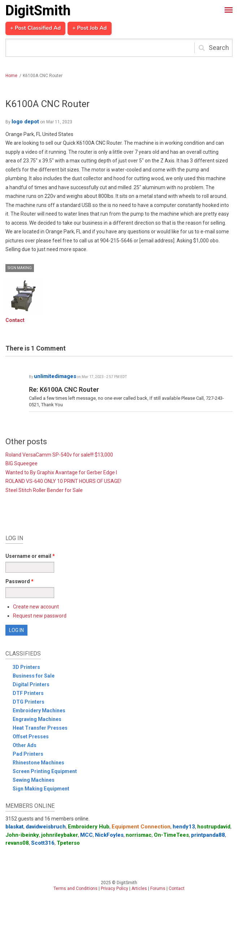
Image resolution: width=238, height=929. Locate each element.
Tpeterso (68, 843)
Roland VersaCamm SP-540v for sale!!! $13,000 (59, 455)
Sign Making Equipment (41, 789)
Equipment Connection (141, 826)
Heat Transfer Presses (40, 728)
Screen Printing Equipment (45, 771)
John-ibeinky (22, 835)
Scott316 (43, 843)
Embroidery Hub (88, 826)
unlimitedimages (55, 376)
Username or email (30, 556)
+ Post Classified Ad (35, 28)
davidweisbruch (46, 826)
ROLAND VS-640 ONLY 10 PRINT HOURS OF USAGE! (63, 481)
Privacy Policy (114, 888)
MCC (86, 835)
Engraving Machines (37, 719)
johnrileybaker (59, 835)
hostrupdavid (213, 826)
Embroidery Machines (39, 710)
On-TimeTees (171, 835)
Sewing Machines (34, 780)
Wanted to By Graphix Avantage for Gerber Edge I (61, 472)
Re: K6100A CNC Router (64, 389)
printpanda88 (208, 835)
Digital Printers (31, 684)
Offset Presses (31, 736)
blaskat (14, 826)
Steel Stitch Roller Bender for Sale (44, 490)
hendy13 (184, 826)
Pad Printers (28, 754)
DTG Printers (28, 702)
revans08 (17, 843)
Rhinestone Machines (38, 762)
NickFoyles (109, 835)
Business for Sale (34, 676)
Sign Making (20, 268)
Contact (15, 320)
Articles (139, 888)
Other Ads (24, 745)
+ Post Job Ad (89, 28)
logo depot (25, 121)
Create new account (36, 607)
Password (19, 581)
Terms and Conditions (75, 888)
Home (11, 75)
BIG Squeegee (21, 463)
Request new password (39, 616)
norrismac (139, 835)
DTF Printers (28, 693)
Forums (157, 888)
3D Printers (26, 667)
